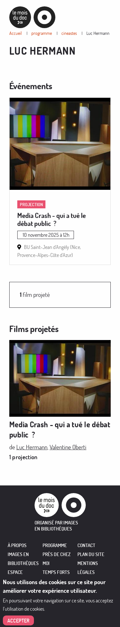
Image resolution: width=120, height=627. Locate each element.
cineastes (69, 33)
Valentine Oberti (68, 447)
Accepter (18, 621)
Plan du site (90, 554)
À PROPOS (17, 545)
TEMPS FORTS (56, 572)
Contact (86, 545)
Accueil (15, 33)
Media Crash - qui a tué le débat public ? (51, 219)
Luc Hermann (97, 33)
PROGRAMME (55, 545)
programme (41, 33)
